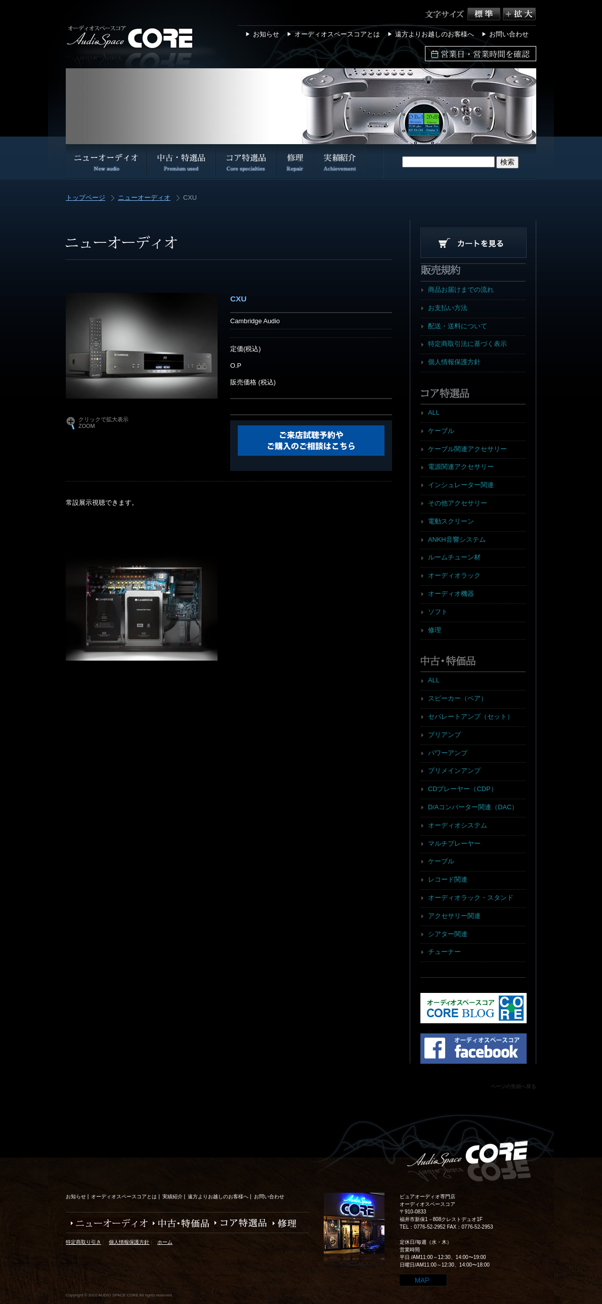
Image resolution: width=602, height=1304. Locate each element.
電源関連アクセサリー (461, 466)
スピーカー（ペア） (457, 698)
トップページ (85, 198)
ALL (434, 412)
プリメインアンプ (454, 770)
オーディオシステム (457, 825)
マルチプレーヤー (454, 843)
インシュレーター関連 (461, 485)
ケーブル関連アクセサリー (467, 449)
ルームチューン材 (454, 557)
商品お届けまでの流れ (461, 289)
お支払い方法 (447, 308)
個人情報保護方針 (454, 362)
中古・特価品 (178, 1223)
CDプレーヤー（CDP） (462, 789)
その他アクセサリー (457, 503)
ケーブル (441, 430)
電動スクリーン (451, 521)
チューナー (444, 951)
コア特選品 (238, 1223)
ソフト (438, 612)
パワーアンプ (447, 753)
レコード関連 (447, 879)
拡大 (519, 14)
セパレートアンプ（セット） (470, 716)
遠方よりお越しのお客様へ (434, 34)
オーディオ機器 (451, 593)
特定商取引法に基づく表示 (467, 343)
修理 (434, 630)
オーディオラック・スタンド (470, 897)
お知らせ (266, 34)
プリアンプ (444, 734)
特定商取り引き (83, 1242)
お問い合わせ (509, 34)
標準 (485, 14)
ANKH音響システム (457, 539)
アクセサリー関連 (454, 916)
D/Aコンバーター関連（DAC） (473, 807)
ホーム (165, 1242)
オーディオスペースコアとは (337, 34)
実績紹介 (172, 1196)
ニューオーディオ (144, 198)
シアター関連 (447, 934)
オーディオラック (454, 575)
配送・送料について (457, 326)
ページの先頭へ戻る (513, 1086)
